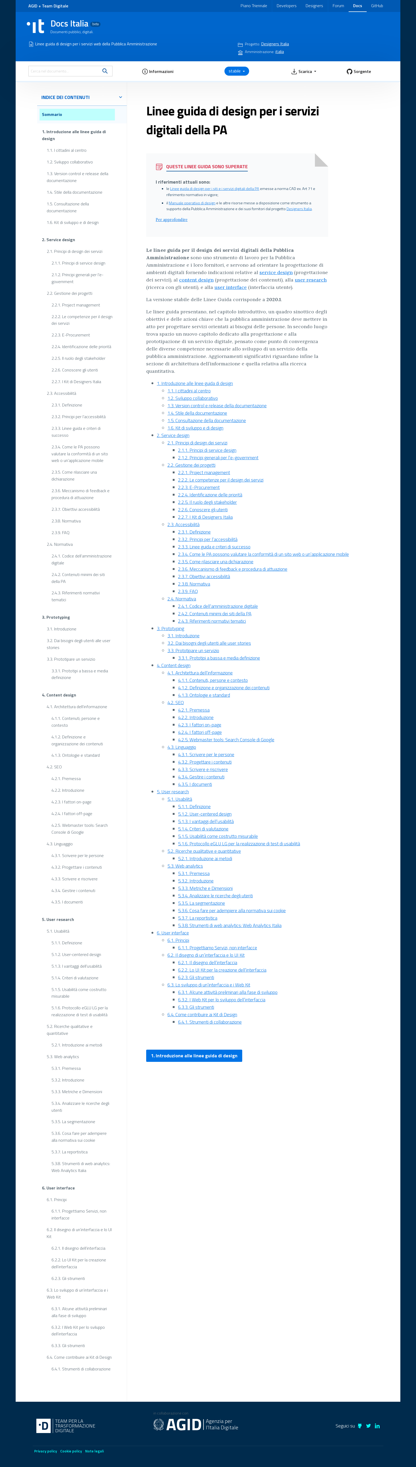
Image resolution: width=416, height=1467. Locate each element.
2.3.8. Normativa (66, 521)
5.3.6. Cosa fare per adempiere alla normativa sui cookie (79, 1136)
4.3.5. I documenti (67, 902)
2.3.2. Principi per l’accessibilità (78, 416)
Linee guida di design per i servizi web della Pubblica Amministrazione (96, 44)
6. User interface (58, 1187)
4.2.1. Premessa (66, 778)
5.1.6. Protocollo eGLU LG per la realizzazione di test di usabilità (79, 1011)
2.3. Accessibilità (61, 393)
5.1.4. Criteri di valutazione (74, 977)
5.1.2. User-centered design (76, 954)
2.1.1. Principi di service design (78, 263)
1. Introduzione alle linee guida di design (74, 135)
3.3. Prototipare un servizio (71, 659)
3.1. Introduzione (61, 629)
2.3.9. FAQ (60, 532)
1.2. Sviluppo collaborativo (70, 162)
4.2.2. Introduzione (67, 790)
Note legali (94, 1451)
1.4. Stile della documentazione (74, 192)
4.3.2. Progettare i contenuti (76, 867)
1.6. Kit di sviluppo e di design (73, 222)
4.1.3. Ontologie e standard (75, 755)
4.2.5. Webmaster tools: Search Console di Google (79, 828)
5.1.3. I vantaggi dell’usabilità (76, 966)
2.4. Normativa (60, 544)
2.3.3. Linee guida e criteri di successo (76, 431)
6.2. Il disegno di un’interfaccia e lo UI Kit (79, 1233)
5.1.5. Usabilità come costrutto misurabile (78, 992)
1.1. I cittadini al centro (66, 150)
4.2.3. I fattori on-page (71, 802)
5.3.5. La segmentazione (73, 1121)
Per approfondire (172, 219)
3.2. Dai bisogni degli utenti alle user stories (78, 643)
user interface (230, 287)
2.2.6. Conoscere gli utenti (74, 370)
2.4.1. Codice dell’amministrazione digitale (81, 559)
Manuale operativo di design (192, 203)
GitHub (377, 5)
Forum (338, 5)
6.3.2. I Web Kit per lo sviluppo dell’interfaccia (78, 1330)
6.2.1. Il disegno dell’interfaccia (78, 1248)
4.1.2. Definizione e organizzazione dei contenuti (77, 740)
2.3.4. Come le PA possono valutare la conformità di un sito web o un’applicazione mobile (79, 453)
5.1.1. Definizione (66, 943)
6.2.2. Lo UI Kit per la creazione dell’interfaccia (78, 1263)
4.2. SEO (54, 767)
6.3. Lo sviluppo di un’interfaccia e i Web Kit (77, 1293)
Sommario (52, 114)
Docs (357, 5)
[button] (158, 71)
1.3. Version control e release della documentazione (77, 177)
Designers (314, 5)
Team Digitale (55, 6)
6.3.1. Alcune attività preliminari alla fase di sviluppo (79, 1311)
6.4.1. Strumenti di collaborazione (81, 1369)
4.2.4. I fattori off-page (71, 813)
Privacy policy (45, 1451)
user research (311, 280)
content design (196, 280)
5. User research (58, 919)
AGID (32, 6)
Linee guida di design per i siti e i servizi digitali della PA (214, 189)
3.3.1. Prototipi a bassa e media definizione (79, 674)
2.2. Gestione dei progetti (69, 293)
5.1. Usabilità (58, 931)
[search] (105, 71)
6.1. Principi (57, 1199)
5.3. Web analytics (63, 1056)
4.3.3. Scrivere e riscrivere (74, 878)
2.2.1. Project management (75, 304)
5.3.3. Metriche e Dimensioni (76, 1091)
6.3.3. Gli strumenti (68, 1345)
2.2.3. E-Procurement (70, 335)
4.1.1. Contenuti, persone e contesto (75, 721)
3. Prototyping (56, 617)
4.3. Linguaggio (60, 844)
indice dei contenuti (82, 97)
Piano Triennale (254, 5)
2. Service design (58, 239)
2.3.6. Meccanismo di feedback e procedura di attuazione (80, 494)
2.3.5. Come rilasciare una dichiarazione (74, 475)
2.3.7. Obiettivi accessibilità (75, 509)
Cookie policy (71, 1451)
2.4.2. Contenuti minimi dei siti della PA (78, 577)
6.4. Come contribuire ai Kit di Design (79, 1357)
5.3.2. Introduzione (67, 1080)
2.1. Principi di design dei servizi (74, 251)
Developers (287, 5)
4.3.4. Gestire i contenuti (73, 890)
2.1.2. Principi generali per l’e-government (77, 278)
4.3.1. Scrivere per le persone (77, 855)
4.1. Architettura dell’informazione (77, 706)
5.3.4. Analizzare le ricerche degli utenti (80, 1106)
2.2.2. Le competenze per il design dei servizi (81, 319)
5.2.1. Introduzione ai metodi (76, 1045)
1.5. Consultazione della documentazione (68, 207)
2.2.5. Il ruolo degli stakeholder (78, 358)
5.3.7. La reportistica (69, 1152)
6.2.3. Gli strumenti (68, 1278)
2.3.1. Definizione (66, 405)
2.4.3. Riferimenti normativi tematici (75, 596)
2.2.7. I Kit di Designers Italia (76, 381)
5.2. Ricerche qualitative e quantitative (70, 1029)
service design (276, 272)
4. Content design (59, 695)
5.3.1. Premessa (66, 1068)
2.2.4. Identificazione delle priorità (81, 346)
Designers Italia (299, 209)
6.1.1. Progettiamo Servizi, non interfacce (78, 1214)
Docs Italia (75, 23)
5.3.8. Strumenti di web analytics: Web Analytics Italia (80, 1167)
